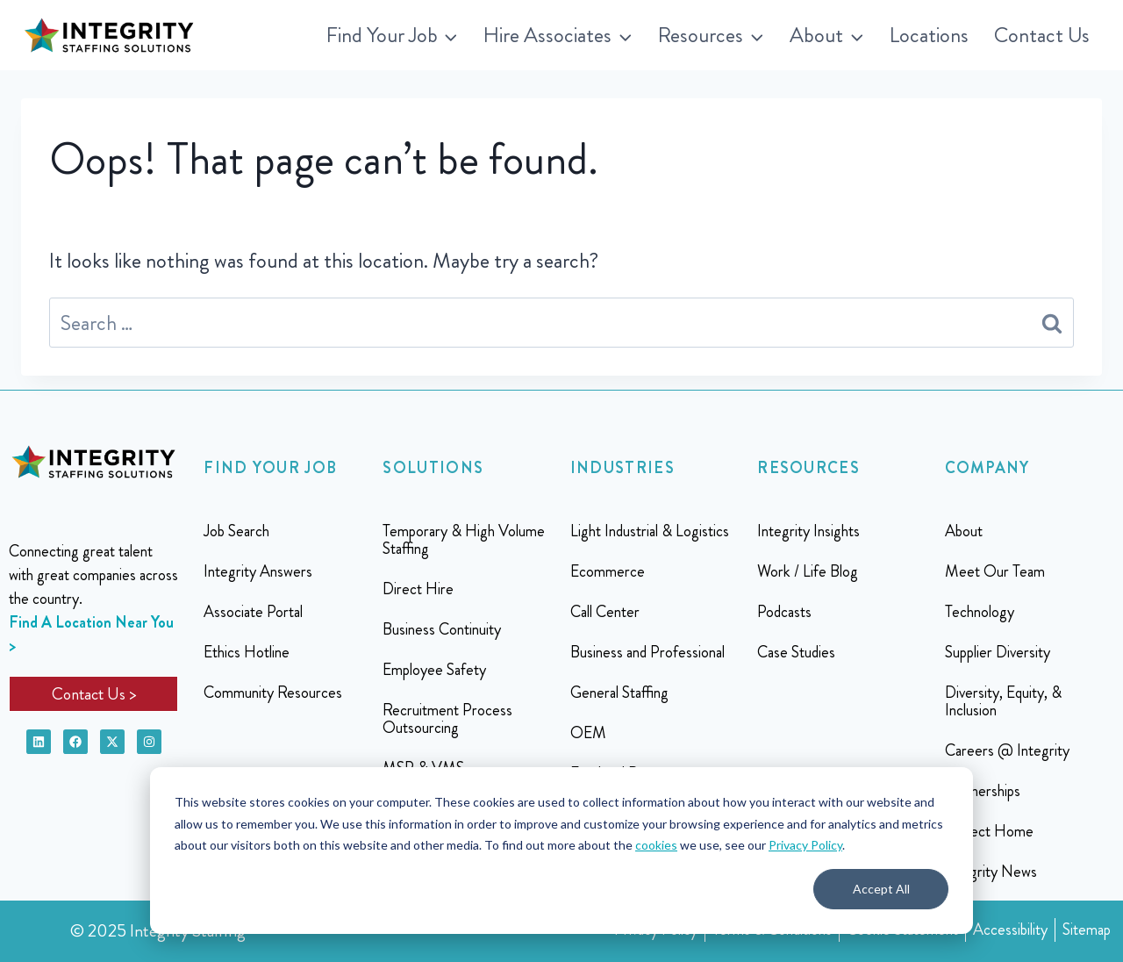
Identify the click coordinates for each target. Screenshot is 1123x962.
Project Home (989, 831)
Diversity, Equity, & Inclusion (1003, 701)
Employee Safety (434, 669)
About (964, 531)
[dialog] (561, 850)
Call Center (605, 611)
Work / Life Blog (807, 571)
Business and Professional (647, 652)
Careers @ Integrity (1007, 750)
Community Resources (273, 692)
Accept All (881, 888)
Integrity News (991, 871)
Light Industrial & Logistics (649, 531)
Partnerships (982, 790)
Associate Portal (253, 611)
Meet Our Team (995, 571)
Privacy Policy (805, 844)
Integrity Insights (808, 531)
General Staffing (619, 692)
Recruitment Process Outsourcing (447, 719)
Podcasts (784, 611)
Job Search (236, 531)
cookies (656, 844)
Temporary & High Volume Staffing (464, 540)
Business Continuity (442, 629)
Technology (979, 611)
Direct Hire (418, 589)
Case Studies (796, 652)
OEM (588, 733)
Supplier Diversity (997, 652)
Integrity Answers (258, 571)
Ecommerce (607, 571)
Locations (929, 35)
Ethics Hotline (247, 652)
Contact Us (1042, 35)
